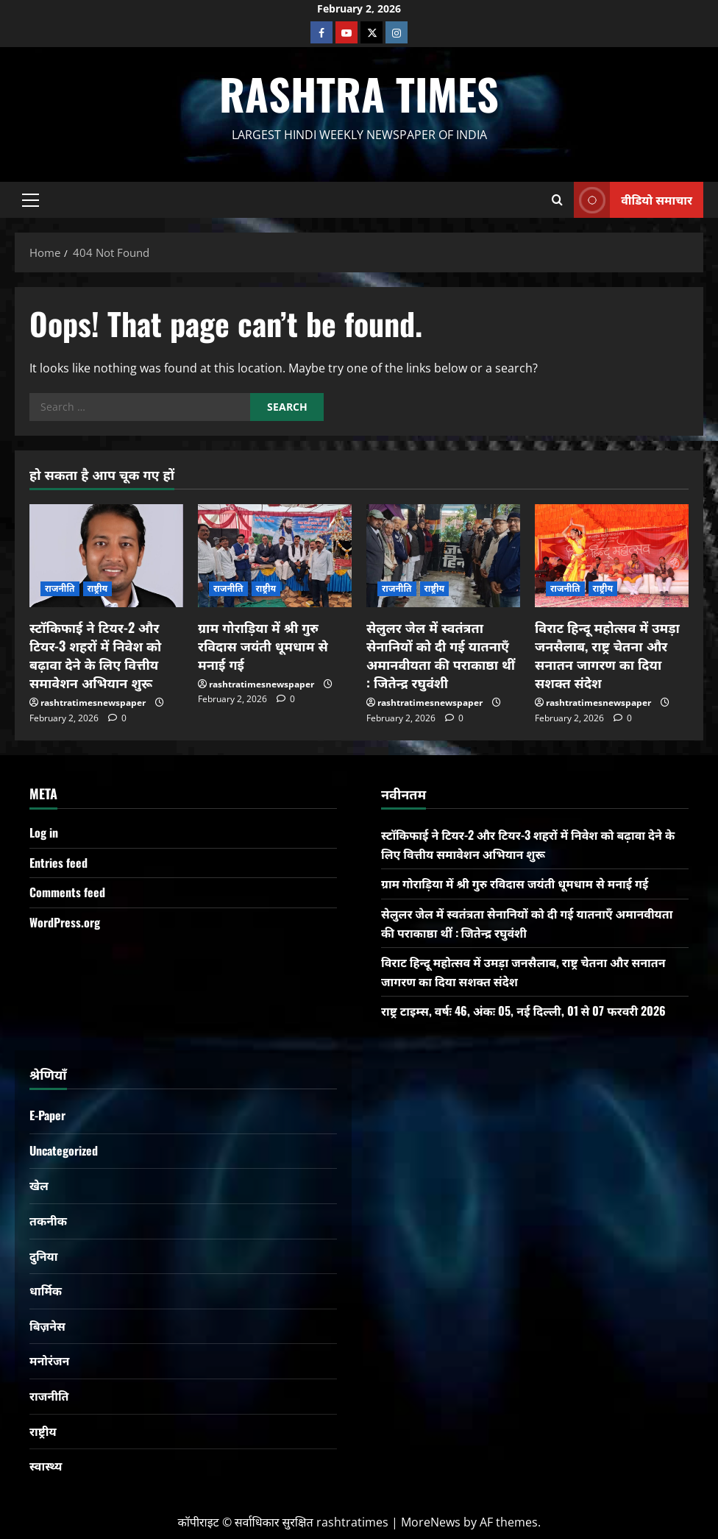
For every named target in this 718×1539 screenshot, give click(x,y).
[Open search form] (557, 199)
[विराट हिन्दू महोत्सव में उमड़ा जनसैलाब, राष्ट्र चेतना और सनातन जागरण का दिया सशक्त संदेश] (612, 555)
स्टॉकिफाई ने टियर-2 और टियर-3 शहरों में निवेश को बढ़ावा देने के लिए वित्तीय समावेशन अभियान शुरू (95, 655)
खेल (39, 1185)
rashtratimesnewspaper (93, 702)
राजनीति (60, 588)
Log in (43, 832)
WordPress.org (64, 922)
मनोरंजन (49, 1360)
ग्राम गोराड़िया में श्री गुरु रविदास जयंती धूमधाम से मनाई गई (263, 645)
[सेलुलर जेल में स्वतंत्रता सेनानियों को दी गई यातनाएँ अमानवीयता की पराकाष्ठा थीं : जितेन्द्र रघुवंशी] (443, 555)
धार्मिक (45, 1290)
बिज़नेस (47, 1325)
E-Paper (47, 1115)
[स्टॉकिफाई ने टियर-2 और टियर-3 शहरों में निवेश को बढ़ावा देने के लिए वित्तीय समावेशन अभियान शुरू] (106, 555)
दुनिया (43, 1255)
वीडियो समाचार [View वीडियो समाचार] (633, 200)
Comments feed (67, 892)
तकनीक (48, 1220)
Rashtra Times (359, 93)
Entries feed (58, 862)
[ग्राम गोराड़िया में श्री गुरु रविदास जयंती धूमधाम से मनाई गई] (275, 555)
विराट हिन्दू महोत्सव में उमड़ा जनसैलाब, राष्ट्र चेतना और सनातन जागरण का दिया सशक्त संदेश (607, 655)
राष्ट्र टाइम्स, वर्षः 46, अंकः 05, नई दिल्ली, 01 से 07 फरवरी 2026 (523, 1010)
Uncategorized (63, 1150)
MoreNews (431, 1522)
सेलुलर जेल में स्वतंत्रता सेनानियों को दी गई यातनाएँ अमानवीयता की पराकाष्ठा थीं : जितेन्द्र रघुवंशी (440, 655)
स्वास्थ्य (45, 1465)
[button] (30, 199)
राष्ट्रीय (98, 588)
